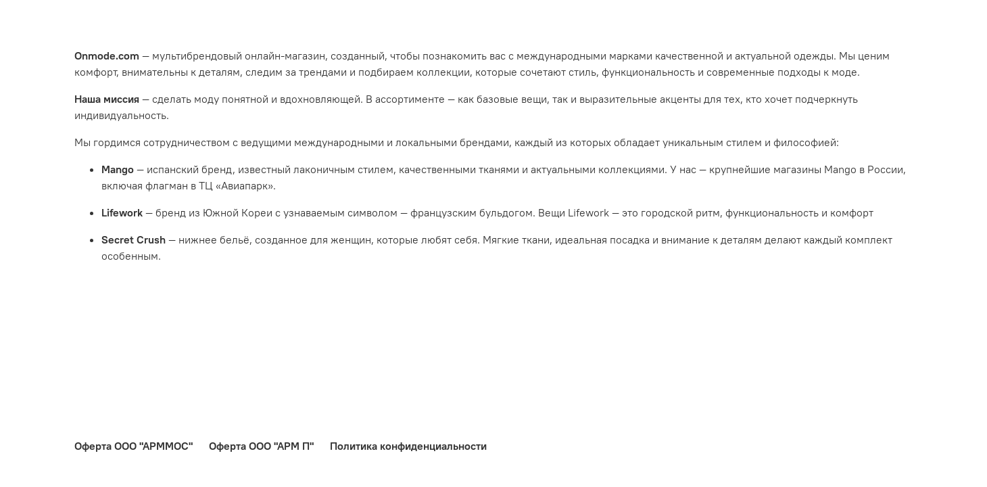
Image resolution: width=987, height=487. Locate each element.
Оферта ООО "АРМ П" (261, 446)
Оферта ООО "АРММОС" (133, 446)
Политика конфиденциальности (408, 446)
